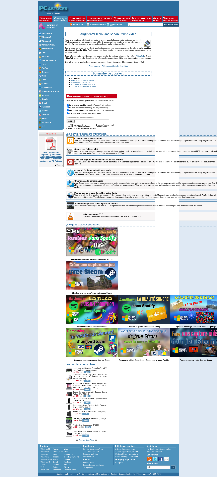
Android (56, 449)
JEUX (157, 19)
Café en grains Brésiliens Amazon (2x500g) (89, 418)
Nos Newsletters (98, 25)
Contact (114, 474)
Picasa (66, 467)
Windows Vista (46, 459)
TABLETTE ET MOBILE (99, 19)
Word (66, 449)
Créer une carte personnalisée (88, 181)
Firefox (55, 459)
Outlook (56, 465)
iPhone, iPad (58, 452)
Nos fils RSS (79, 25)
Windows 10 (45, 452)
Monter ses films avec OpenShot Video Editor (96, 193)
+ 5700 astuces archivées (77, 125)
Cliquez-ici (59, 165)
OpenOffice (68, 454)
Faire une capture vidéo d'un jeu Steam (196, 360)
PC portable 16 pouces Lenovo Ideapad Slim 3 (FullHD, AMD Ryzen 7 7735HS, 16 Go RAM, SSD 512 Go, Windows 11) (90, 385)
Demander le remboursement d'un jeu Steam (92, 360)
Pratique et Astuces (52, 26)
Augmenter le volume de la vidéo (83, 84)
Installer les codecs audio (80, 82)
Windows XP (45, 462)
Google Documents (71, 457)
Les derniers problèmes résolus (158, 449)
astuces (132, 449)
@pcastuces (116, 25)
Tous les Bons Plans (86, 440)
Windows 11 (45, 449)
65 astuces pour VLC (93, 214)
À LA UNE (46, 19)
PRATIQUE (60, 19)
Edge (55, 454)
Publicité (76, 474)
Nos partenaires (103, 474)
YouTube (67, 462)
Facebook (57, 470)
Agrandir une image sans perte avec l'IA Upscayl (196, 327)
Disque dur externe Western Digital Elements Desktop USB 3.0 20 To (90, 406)
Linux (43, 465)
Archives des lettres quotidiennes (79, 127)
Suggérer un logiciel (90, 454)
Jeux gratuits (88, 468)
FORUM (170, 19)
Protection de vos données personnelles (82, 128)
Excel (66, 452)
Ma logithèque (88, 456)
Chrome (56, 457)
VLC (42, 467)
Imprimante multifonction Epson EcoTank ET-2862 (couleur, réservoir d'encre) (90, 369)
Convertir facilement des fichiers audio (92, 170)
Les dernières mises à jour (93, 449)
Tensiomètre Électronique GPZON (86, 425)
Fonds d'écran (88, 463)
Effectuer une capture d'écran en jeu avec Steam (92, 293)
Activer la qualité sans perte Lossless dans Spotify (92, 259)
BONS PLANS (122, 19)
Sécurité (67, 465)
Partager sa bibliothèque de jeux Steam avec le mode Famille (144, 360)
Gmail (55, 462)
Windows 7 (45, 457)
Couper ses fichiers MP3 (86, 149)
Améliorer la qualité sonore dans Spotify (143, 327)
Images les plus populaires (93, 465)
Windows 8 (45, 454)
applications (123, 449)
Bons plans (119, 463)
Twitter (55, 467)
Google (67, 459)
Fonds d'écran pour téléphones (127, 456)
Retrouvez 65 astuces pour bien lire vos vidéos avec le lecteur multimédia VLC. (113, 216)
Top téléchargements (91, 452)
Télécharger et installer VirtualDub (84, 80)
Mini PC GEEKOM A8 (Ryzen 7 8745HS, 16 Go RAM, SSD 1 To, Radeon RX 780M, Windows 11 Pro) (90, 377)
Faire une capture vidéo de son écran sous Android (98, 160)
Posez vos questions (154, 452)
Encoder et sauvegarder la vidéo (83, 86)
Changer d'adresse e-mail (105, 125)
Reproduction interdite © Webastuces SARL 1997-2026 (140, 474)
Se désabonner (101, 127)
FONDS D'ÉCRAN (141, 19)
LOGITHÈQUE (77, 19)
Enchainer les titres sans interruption (92, 327)
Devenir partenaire (89, 474)
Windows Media (70, 470)
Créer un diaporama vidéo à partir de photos (96, 203)
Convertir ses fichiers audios (88, 138)
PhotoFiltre (45, 470)
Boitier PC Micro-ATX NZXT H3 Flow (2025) (89, 412)
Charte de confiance (64, 474)
